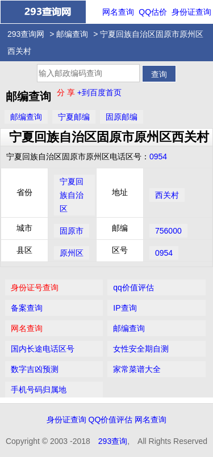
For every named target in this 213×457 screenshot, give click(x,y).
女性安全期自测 (141, 348)
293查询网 (25, 34)
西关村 (167, 195)
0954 (158, 156)
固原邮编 (121, 116)
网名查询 (118, 11)
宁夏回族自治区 (71, 195)
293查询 (112, 441)
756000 (168, 230)
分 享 (67, 92)
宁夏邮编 (74, 116)
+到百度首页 (99, 92)
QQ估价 (153, 11)
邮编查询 (72, 34)
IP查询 (124, 307)
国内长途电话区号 (42, 348)
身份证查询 (191, 11)
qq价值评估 (133, 287)
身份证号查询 (35, 287)
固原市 (71, 230)
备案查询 (27, 307)
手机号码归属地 (38, 389)
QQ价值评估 (111, 419)
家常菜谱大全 (137, 369)
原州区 (71, 252)
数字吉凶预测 (35, 369)
